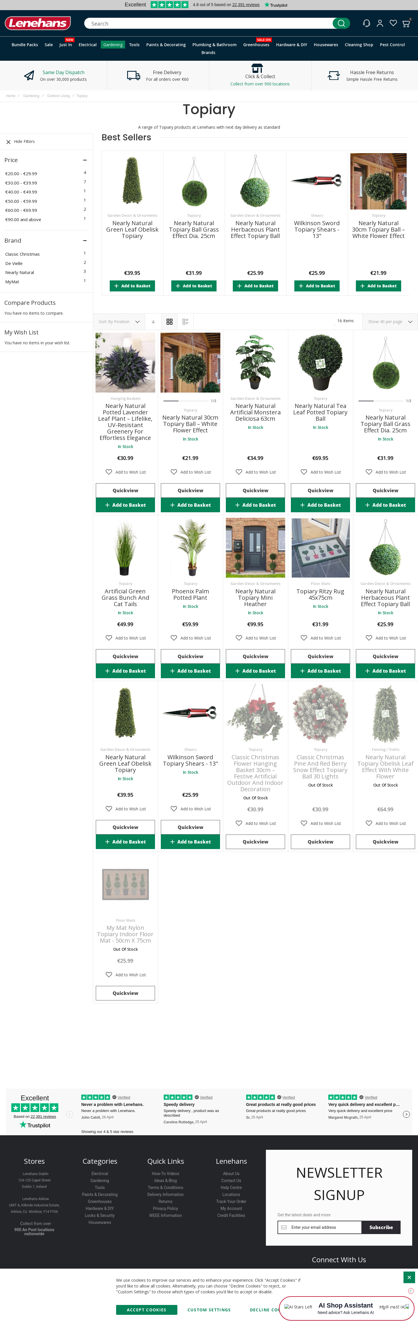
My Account (231, 1208)
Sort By (106, 321)
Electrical (99, 1173)
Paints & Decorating (100, 1194)
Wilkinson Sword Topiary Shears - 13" (317, 229)
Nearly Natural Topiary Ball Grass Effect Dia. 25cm (194, 229)
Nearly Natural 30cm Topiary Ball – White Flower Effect (378, 229)
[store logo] (37, 23)
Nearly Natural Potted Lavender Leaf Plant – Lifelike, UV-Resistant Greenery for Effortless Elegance (125, 422)
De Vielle (14, 263)
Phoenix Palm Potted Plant (190, 594)
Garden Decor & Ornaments (132, 215)
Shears (317, 215)
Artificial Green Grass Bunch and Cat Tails (125, 597)
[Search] (341, 23)
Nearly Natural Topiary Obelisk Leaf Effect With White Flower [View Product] (385, 714)
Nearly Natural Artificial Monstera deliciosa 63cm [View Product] (255, 363)
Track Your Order (231, 1201)
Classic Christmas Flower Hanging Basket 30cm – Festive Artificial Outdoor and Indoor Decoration (255, 773)
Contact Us (231, 1180)
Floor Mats (320, 583)
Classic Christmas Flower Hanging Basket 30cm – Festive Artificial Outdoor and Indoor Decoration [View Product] (255, 714)
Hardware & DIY (100, 1208)
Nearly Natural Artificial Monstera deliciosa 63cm (255, 412)
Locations (231, 1194)
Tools (100, 1187)
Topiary (194, 215)
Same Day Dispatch (63, 72)
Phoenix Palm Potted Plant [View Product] (190, 548)
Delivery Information (165, 1194)
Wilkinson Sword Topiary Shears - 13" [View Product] (190, 714)
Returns (165, 1201)
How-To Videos (165, 1173)
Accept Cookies (147, 1310)
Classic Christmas (22, 254)
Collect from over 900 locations (260, 84)
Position (122, 321)
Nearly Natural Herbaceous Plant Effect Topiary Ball (255, 229)
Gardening (31, 96)
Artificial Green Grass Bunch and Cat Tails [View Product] (125, 548)
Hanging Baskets (125, 398)
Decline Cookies (271, 1310)
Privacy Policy (165, 1208)
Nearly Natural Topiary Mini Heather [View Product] (255, 548)
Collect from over (35, 1223)
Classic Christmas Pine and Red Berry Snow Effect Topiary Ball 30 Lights (320, 766)
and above (23, 219)
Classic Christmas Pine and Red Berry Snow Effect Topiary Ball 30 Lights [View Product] (320, 714)
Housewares (100, 1222)
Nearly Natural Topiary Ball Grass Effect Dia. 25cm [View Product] (385, 363)
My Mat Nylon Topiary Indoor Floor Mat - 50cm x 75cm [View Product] (125, 884)
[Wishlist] (393, 23)
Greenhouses (100, 1201)
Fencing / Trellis (385, 749)
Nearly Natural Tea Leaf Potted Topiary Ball (320, 412)
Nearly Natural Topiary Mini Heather (255, 597)
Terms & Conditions (165, 1187)
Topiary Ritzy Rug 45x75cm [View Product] (320, 548)
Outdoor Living (58, 96)
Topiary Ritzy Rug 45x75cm (320, 594)
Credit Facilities (231, 1215)
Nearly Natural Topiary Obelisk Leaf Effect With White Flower (385, 766)
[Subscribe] (381, 1227)
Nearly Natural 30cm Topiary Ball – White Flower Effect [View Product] (190, 363)
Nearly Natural (19, 272)
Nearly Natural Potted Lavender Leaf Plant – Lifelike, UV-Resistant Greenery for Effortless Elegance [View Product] (125, 363)
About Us (231, 1173)
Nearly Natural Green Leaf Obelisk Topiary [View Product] (125, 714)
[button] (125, 472)
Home (10, 96)
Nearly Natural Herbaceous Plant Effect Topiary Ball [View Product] (385, 548)
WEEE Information (165, 1215)
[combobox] (217, 23)
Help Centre (231, 1187)
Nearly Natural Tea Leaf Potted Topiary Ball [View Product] (320, 363)
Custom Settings (209, 1310)
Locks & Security (100, 1215)
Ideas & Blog (165, 1180)
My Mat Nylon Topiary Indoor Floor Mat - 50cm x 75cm (125, 934)
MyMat (12, 281)
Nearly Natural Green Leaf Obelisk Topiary (132, 229)
